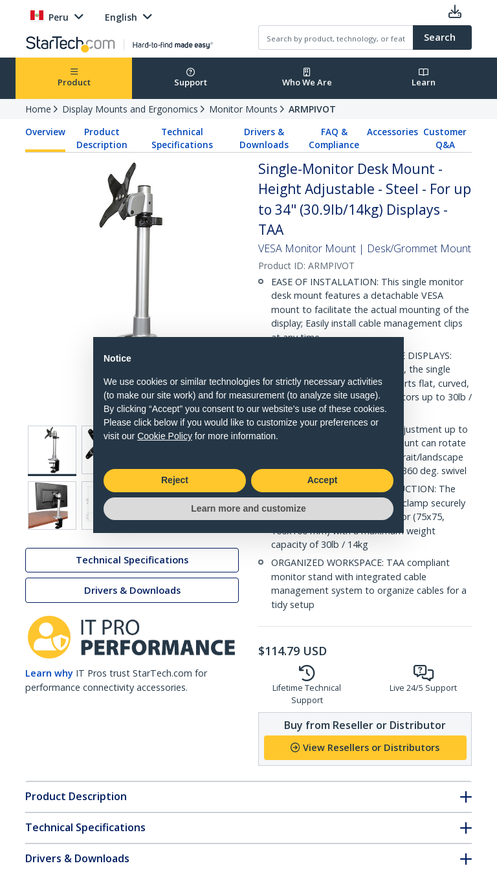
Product (74, 78)
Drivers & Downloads (264, 138)
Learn (424, 78)
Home (38, 109)
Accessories (392, 132)
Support (190, 78)
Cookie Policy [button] (164, 436)
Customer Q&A (445, 138)
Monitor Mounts (243, 109)
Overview (45, 132)
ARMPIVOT (312, 109)
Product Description (101, 138)
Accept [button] (322, 480)
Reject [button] (174, 480)
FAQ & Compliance (334, 138)
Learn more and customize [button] (248, 508)
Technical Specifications (182, 138)
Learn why (49, 673)
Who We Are (307, 78)
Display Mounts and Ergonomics (130, 109)
